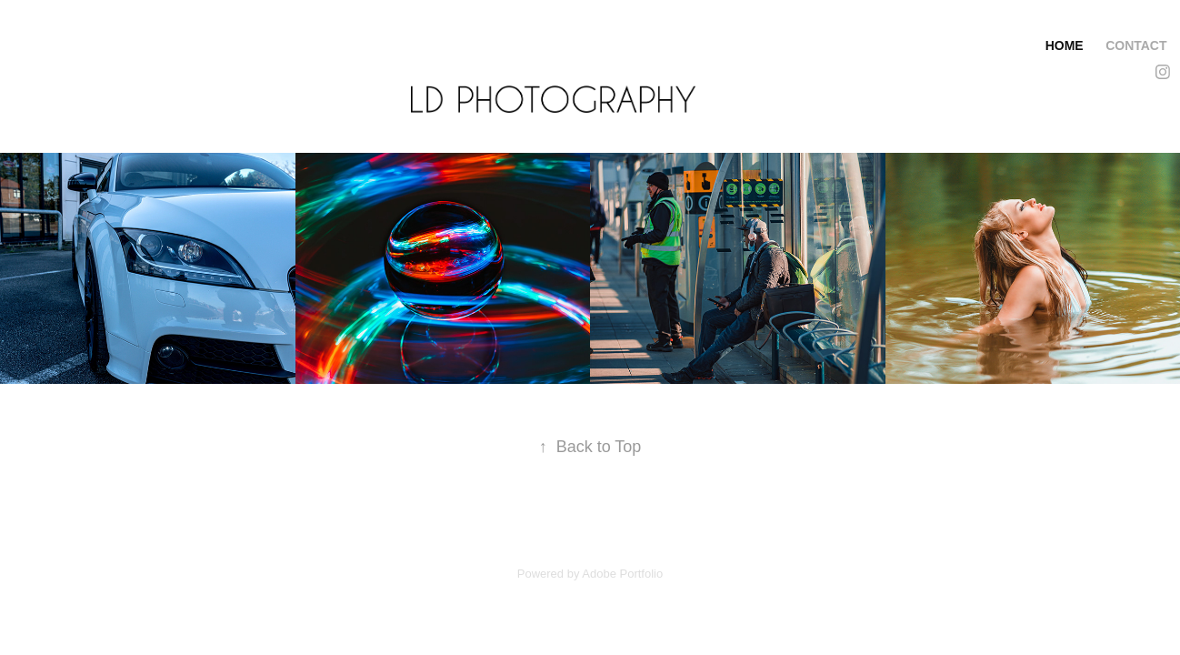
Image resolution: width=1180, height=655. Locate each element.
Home (1064, 45)
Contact (1135, 45)
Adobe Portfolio (622, 573)
